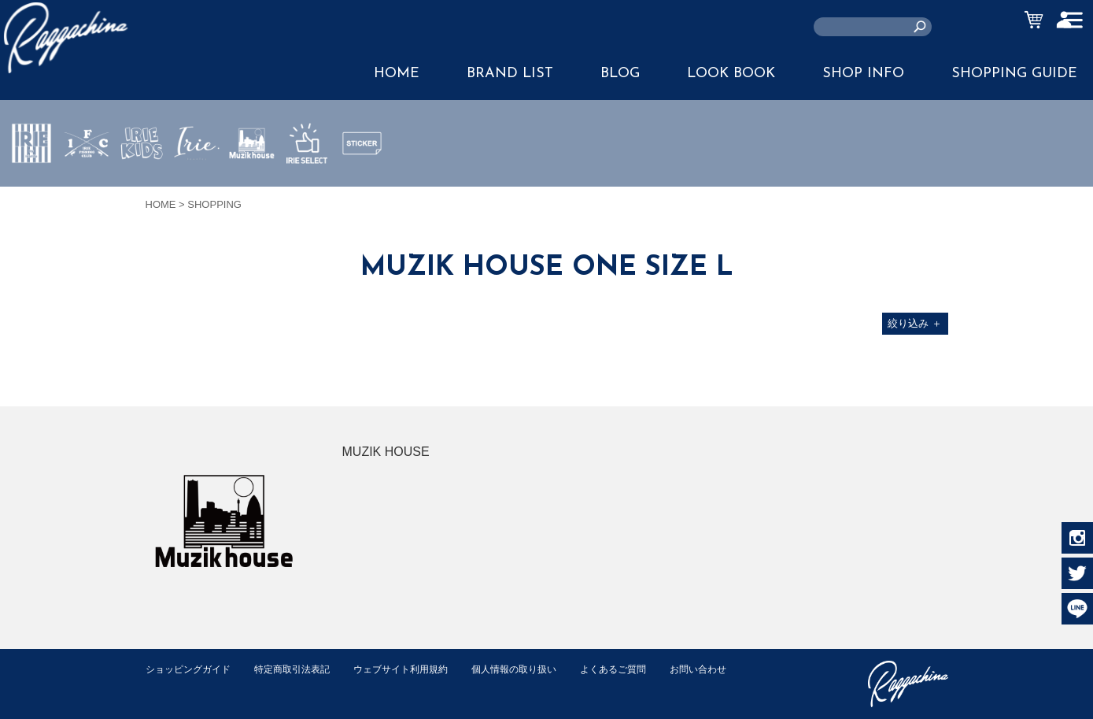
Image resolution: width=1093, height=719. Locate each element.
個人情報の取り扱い (539, 669)
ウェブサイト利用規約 (418, 669)
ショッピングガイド (192, 669)
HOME (396, 73)
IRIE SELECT (306, 190)
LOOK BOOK (731, 73)
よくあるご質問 (644, 669)
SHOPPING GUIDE (1014, 73)
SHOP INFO (863, 73)
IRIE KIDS (142, 190)
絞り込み (915, 323)
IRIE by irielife (31, 190)
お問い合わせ (176, 685)
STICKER (362, 180)
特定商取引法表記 (302, 669)
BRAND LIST (510, 73)
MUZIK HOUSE (252, 190)
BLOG (620, 73)
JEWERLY (196, 180)
